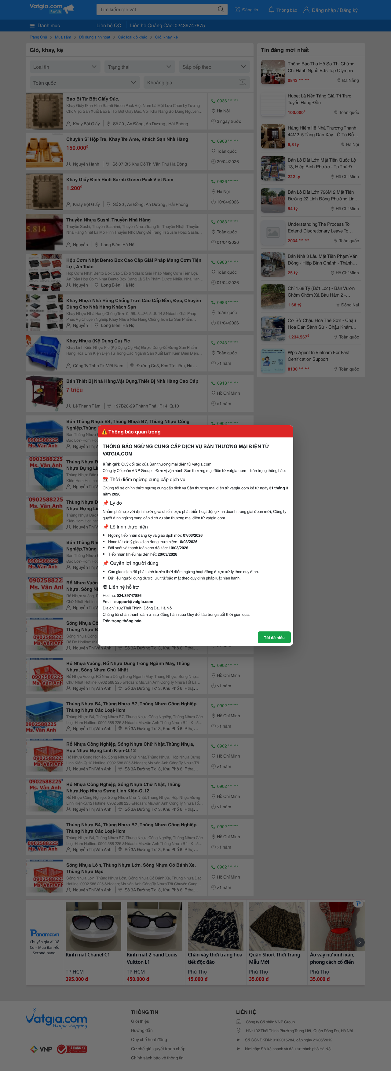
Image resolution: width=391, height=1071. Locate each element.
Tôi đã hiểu (274, 637)
